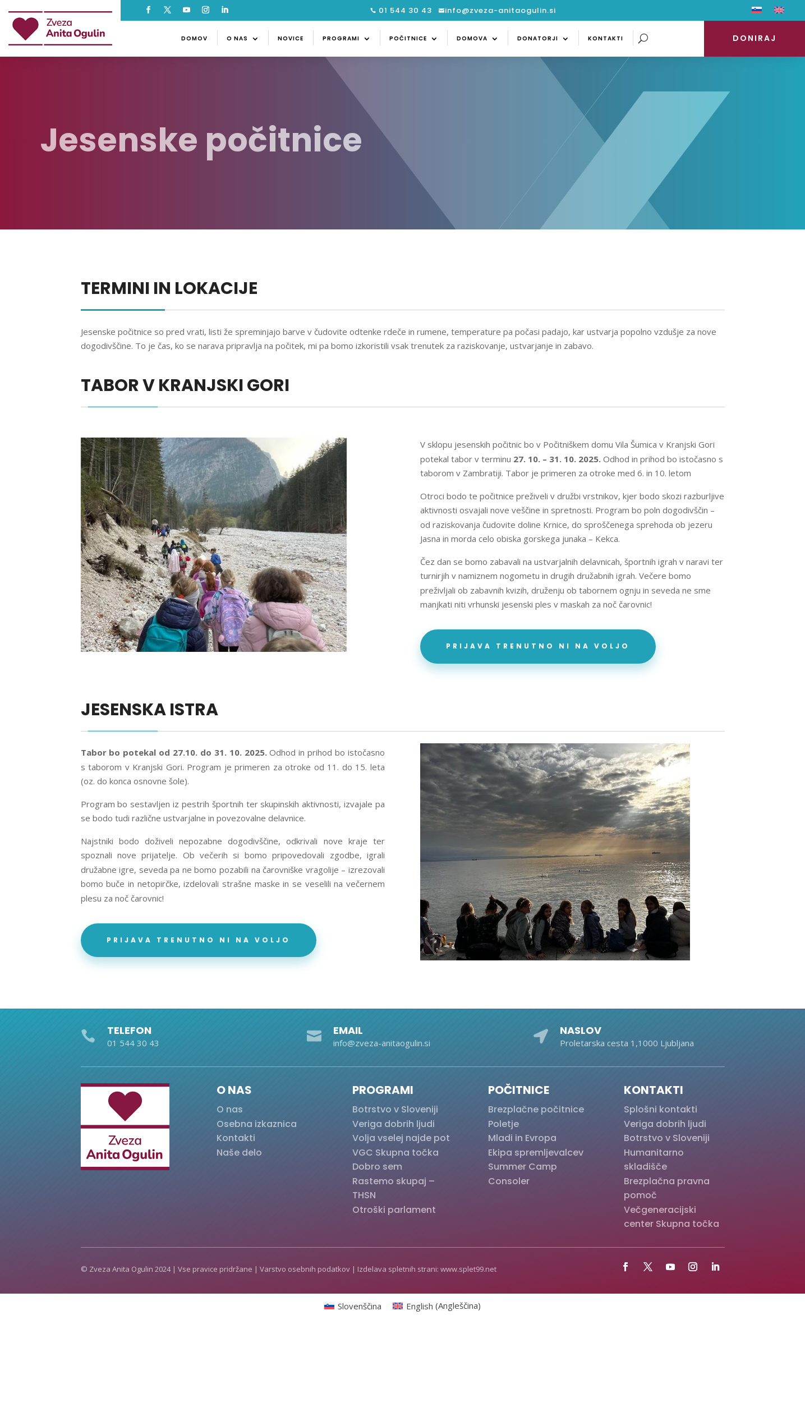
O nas (237, 38)
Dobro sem (377, 1166)
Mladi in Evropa (522, 1138)
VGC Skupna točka (395, 1152)
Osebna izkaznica (257, 1123)
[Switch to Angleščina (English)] (436, 1305)
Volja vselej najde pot (401, 1138)
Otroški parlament (394, 1209)
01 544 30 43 (404, 10)
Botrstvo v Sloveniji (395, 1109)
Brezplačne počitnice (536, 1109)
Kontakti (605, 38)
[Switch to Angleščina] (779, 12)
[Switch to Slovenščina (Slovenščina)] (353, 1305)
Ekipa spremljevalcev (535, 1152)
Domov (194, 38)
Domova (472, 38)
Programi (341, 38)
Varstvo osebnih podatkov (305, 1269)
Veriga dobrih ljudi (393, 1123)
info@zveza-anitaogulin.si (500, 10)
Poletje (503, 1123)
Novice (290, 38)
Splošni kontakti (660, 1109)
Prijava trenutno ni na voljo (538, 646)
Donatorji (537, 38)
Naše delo (239, 1152)
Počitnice (408, 38)
